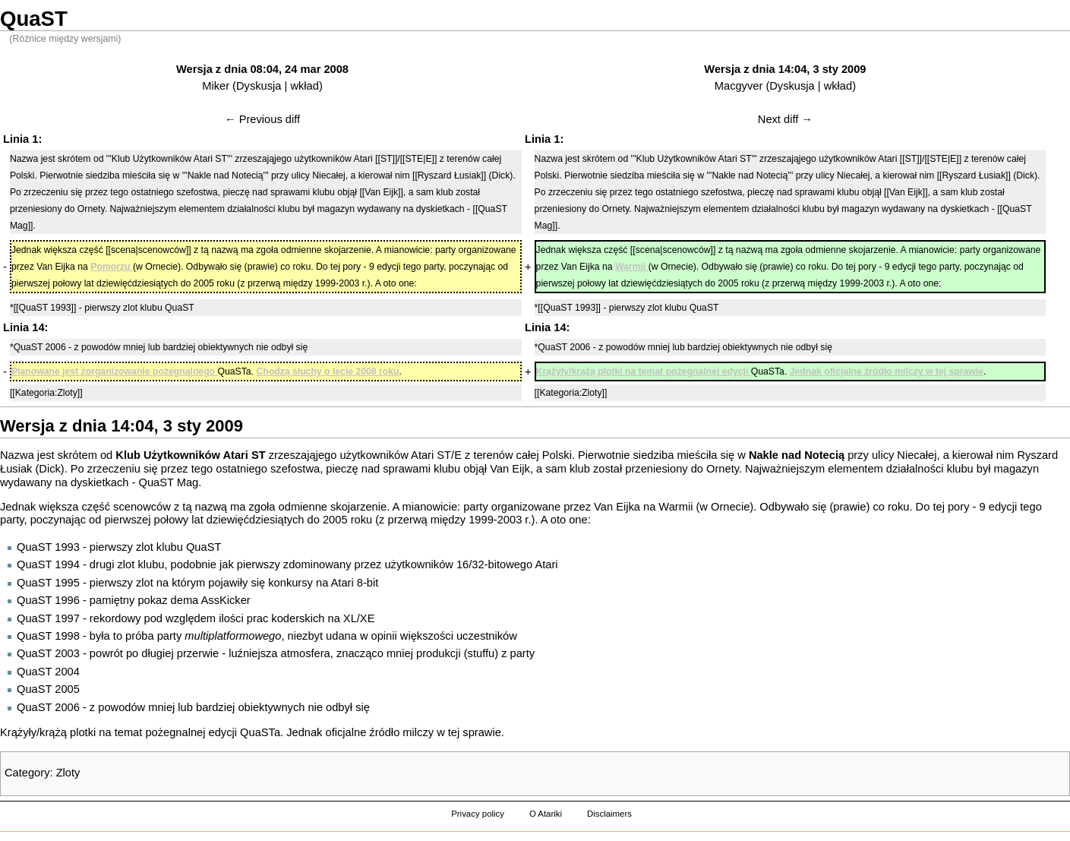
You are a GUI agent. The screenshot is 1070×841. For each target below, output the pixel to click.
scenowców (142, 507)
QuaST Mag (168, 482)
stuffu (481, 653)
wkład (304, 86)
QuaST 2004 (48, 672)
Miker (215, 86)
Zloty (68, 773)
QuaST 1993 (48, 547)
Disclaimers (609, 813)
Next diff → (785, 119)
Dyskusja (258, 86)
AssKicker (226, 600)
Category (27, 773)
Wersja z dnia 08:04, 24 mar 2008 (262, 69)
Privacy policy (477, 813)
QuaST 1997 (48, 618)
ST (444, 455)
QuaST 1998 (48, 636)
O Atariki (545, 813)
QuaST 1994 (48, 564)
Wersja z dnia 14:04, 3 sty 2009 (785, 69)
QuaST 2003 (48, 653)
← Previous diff (262, 119)
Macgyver (739, 86)
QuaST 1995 (48, 583)
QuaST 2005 (48, 689)
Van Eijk (510, 469)
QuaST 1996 (48, 600)
